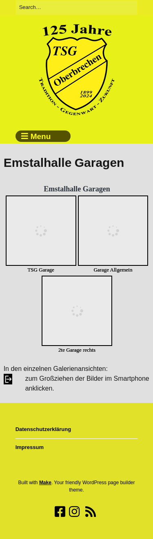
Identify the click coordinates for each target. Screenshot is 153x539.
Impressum (30, 447)
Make (45, 482)
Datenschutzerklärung (43, 429)
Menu (41, 136)
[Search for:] (77, 7)
